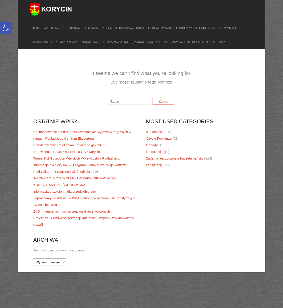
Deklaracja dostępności (123, 42)
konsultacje (154, 152)
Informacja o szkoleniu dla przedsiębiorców (64, 191)
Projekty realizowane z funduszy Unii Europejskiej (178, 28)
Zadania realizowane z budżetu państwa (100, 28)
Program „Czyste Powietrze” (186, 42)
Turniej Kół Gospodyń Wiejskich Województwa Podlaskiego (76, 158)
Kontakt (153, 42)
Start (36, 28)
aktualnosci (154, 132)
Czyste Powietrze (159, 138)
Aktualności (54, 28)
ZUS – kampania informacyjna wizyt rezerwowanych (71, 211)
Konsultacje (90, 42)
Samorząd (40, 42)
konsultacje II (155, 165)
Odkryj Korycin (64, 42)
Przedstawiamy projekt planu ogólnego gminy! (67, 145)
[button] (5, 28)
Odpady (219, 42)
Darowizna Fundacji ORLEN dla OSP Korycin (66, 152)
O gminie (230, 28)
